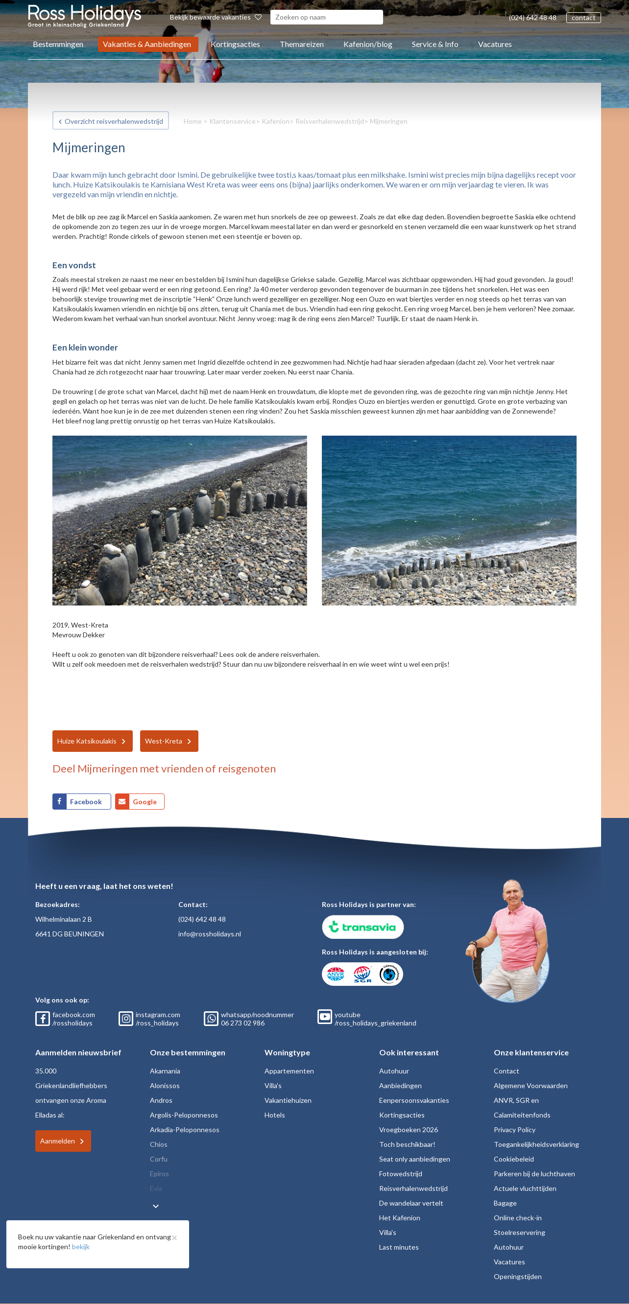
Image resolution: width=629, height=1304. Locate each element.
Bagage (505, 1203)
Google (145, 801)
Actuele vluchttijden (525, 1188)
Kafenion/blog (367, 43)
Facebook (86, 801)
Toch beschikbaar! (407, 1144)
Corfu (159, 1159)
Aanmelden (57, 1141)
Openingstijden (518, 1276)
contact (584, 17)
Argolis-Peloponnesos (184, 1115)
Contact (506, 1071)
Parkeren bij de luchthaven (534, 1173)
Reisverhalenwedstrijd (329, 121)
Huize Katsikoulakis (87, 741)
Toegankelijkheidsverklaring (536, 1144)
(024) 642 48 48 (532, 17)
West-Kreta (163, 741)
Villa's (273, 1085)
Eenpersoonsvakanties (414, 1100)
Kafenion (276, 121)
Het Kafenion (399, 1217)
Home (193, 121)
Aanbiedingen (400, 1085)
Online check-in (518, 1217)
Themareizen (302, 43)
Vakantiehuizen (288, 1100)
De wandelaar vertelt (411, 1203)
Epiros (159, 1173)
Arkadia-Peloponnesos (184, 1129)
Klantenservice (232, 121)
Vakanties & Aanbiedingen (147, 43)
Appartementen (289, 1071)
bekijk (81, 1246)
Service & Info (435, 43)
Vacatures (495, 43)
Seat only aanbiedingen (414, 1159)
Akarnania (165, 1071)
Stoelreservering (519, 1232)
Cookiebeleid (514, 1159)
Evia (156, 1188)
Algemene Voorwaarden (531, 1085)
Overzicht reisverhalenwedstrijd (114, 121)
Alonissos (165, 1085)
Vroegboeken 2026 (408, 1129)
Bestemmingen (58, 43)
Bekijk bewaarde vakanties (216, 17)
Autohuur (394, 1071)
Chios (159, 1144)
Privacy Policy (514, 1129)
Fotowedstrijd (400, 1173)
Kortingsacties (235, 43)
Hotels (275, 1115)
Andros (161, 1100)
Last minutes (399, 1247)
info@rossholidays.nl (209, 934)
